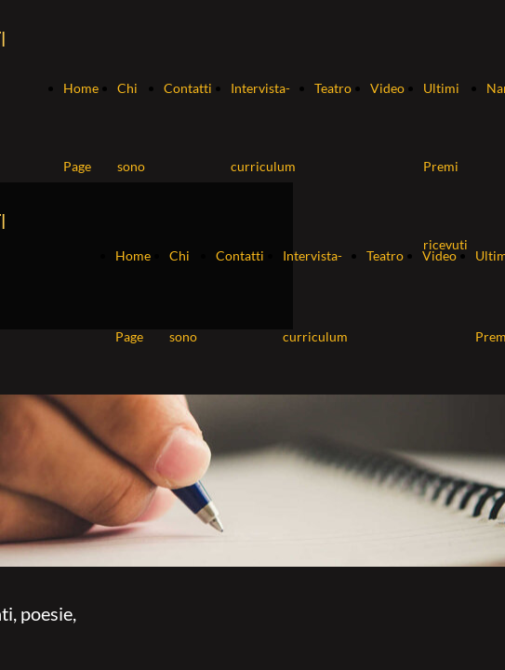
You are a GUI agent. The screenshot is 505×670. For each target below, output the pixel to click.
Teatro (333, 88)
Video (387, 88)
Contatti (188, 88)
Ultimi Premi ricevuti (445, 166)
